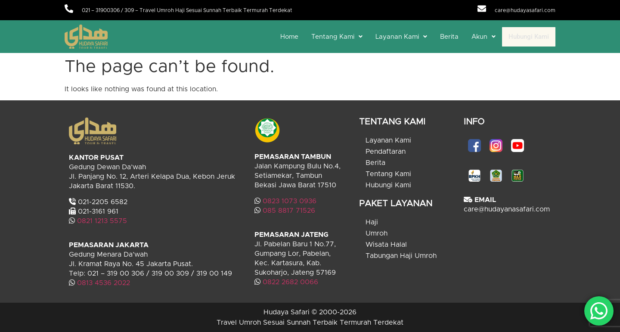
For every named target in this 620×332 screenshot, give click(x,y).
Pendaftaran (386, 151)
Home (289, 37)
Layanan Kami (401, 37)
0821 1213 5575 (102, 220)
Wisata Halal (386, 244)
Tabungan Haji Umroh (401, 255)
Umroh (377, 233)
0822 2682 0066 (289, 282)
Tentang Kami (337, 37)
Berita (449, 37)
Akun (483, 37)
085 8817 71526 (289, 210)
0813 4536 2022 (103, 282)
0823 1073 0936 (289, 201)
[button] (337, 37)
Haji (372, 222)
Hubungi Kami (528, 36)
